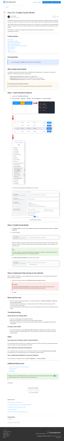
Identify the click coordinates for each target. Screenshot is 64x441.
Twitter (10, 383)
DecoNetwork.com (7, 431)
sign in (11, 422)
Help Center (5, 433)
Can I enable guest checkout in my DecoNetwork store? (19, 404)
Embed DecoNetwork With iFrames (15, 402)
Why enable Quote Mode (13, 41)
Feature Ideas (6, 436)
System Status (6, 434)
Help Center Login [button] (47, 2)
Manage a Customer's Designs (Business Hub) (17, 411)
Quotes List (12, 369)
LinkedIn (12, 383)
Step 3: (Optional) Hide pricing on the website (17, 45)
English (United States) (41, 433)
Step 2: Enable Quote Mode (13, 44)
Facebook (8, 383)
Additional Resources (12, 51)
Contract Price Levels (12, 409)
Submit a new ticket (37, 2)
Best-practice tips (11, 47)
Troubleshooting (11, 48)
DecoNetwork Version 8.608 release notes (17, 407)
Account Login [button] (57, 2)
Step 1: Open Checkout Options (14, 42)
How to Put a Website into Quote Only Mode (19, 366)
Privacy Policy (54, 436)
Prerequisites (10, 39)
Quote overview (13, 368)
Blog (4, 437)
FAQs (9, 50)
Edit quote (12, 371)
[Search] (12, 7)
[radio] (30, 390)
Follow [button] (54, 16)
